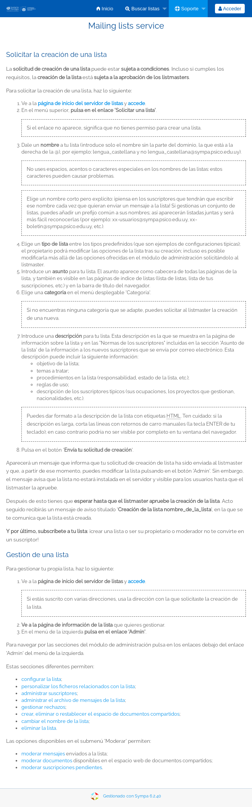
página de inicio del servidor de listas (80, 103)
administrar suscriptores (49, 693)
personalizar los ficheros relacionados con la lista (78, 686)
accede (136, 581)
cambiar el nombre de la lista (55, 721)
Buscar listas (142, 8)
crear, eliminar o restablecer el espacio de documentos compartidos (100, 714)
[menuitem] (104, 8)
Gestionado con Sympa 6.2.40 (132, 796)
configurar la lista (41, 679)
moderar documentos (46, 760)
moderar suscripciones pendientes (61, 767)
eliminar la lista (38, 728)
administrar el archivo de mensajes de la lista (73, 700)
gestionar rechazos (43, 707)
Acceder (229, 8)
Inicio (105, 8)
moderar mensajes (43, 754)
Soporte (187, 8)
